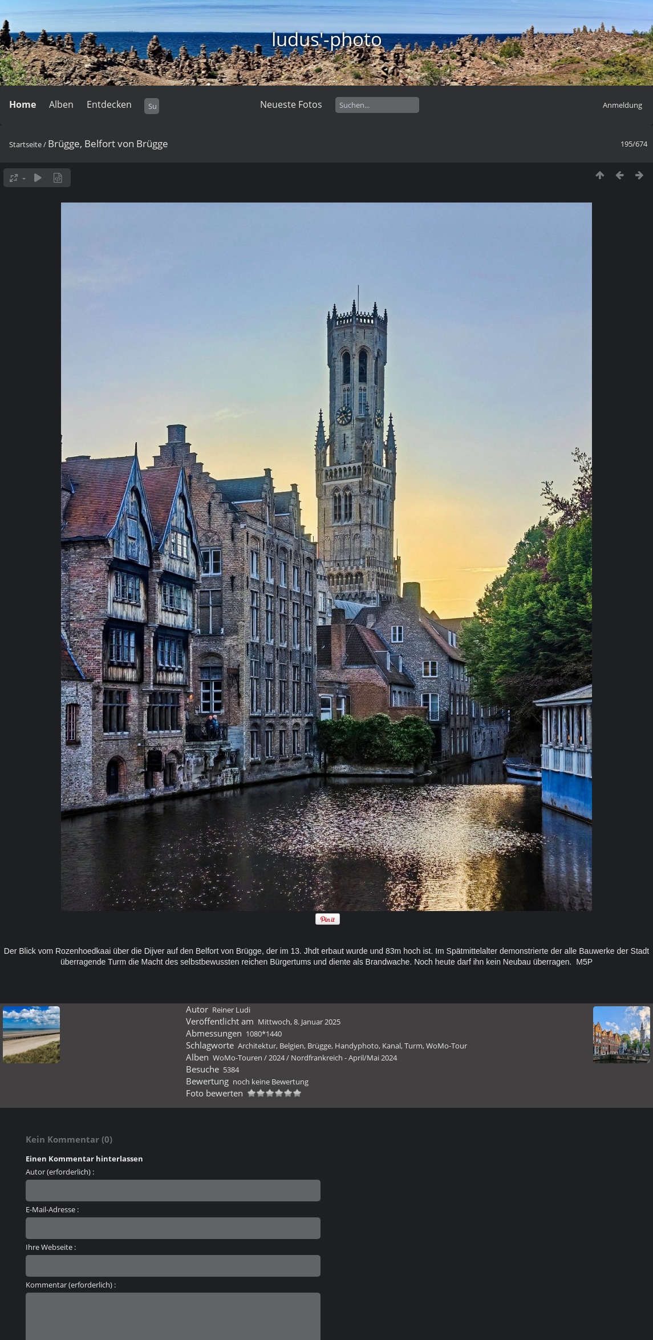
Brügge (319, 1046)
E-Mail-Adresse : (52, 1209)
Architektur (257, 1046)
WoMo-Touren (237, 1057)
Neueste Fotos (291, 104)
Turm (413, 1046)
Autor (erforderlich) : (60, 1172)
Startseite (25, 144)
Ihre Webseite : (51, 1247)
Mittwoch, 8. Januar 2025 (299, 1022)
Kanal (391, 1046)
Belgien (291, 1046)
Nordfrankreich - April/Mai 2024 (344, 1057)
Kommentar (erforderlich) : (71, 1285)
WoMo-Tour (446, 1046)
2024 (277, 1057)
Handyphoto (357, 1046)
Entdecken (109, 104)
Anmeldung (622, 105)
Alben (61, 104)
